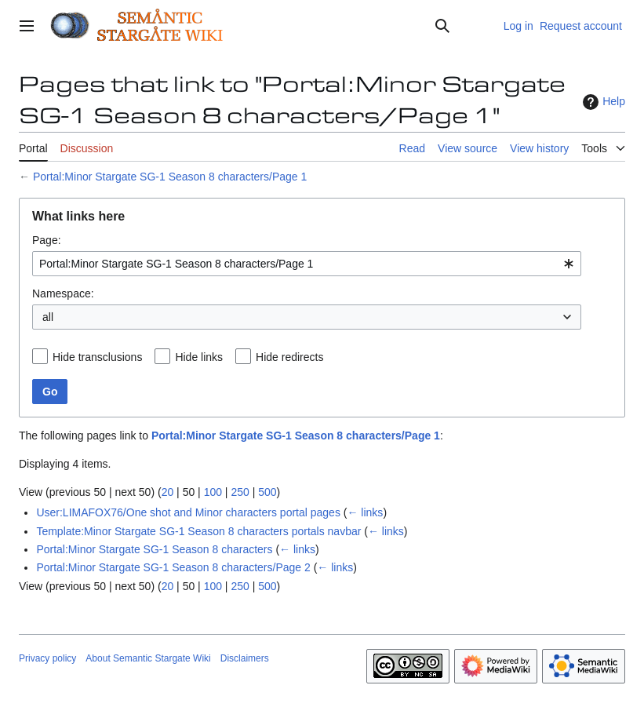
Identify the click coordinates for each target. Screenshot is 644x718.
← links (365, 512)
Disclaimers (244, 658)
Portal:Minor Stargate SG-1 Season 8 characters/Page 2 (173, 567)
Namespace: (63, 293)
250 (240, 492)
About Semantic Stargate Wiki (148, 658)
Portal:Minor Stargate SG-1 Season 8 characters (154, 549)
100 (213, 492)
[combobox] (306, 263)
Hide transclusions (97, 357)
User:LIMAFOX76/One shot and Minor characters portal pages (188, 512)
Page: (46, 240)
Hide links (199, 357)
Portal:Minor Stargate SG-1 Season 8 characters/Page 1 (170, 176)
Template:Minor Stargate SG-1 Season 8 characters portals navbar (198, 531)
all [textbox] (47, 317)
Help (602, 102)
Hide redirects (289, 357)
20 (168, 492)
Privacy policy (47, 658)
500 (267, 492)
